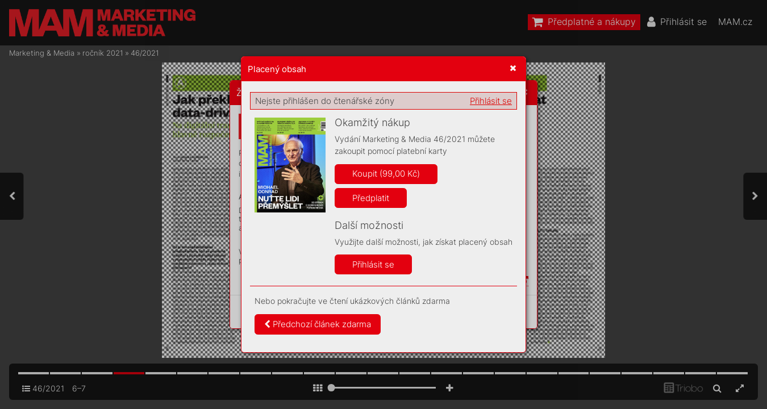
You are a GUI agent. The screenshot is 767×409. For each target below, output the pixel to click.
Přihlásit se (491, 100)
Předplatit (370, 198)
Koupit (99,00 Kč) (386, 173)
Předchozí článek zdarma (317, 324)
